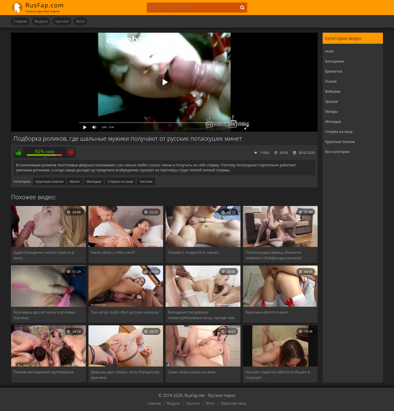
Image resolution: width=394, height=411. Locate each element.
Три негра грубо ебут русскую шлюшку (125, 312)
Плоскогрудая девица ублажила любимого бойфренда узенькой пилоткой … (273, 255)
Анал (329, 51)
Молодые (94, 181)
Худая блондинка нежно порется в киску (44, 255)
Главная (20, 21)
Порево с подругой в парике (193, 252)
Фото (80, 21)
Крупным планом (49, 181)
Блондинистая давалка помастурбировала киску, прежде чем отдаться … (201, 315)
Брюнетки (333, 71)
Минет (75, 181)
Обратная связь (234, 403)
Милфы (331, 111)
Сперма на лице (120, 181)
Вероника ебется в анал (266, 312)
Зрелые (331, 101)
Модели (40, 21)
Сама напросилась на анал (192, 371)
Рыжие (331, 81)
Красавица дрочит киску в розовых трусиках (44, 315)
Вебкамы (332, 91)
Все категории (337, 151)
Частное (62, 21)
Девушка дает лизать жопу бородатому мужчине (125, 374)
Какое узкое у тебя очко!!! (113, 252)
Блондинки (334, 61)
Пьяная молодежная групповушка (44, 371)
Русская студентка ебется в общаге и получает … (277, 374)
